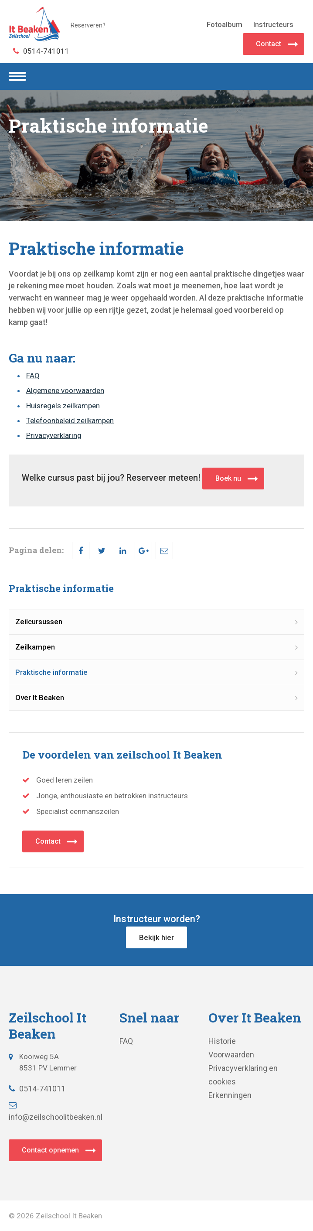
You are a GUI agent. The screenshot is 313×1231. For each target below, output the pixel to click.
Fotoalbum (224, 24)
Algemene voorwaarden (65, 390)
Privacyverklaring (54, 435)
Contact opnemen (50, 1150)
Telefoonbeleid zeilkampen (70, 420)
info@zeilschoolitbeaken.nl (55, 1111)
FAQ (33, 375)
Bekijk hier (156, 937)
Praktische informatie (51, 672)
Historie (222, 1041)
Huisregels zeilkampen (63, 405)
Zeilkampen (35, 647)
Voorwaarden (231, 1054)
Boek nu (228, 478)
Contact (268, 44)
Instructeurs (273, 24)
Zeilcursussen (38, 621)
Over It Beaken (39, 697)
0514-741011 (41, 51)
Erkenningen (230, 1095)
